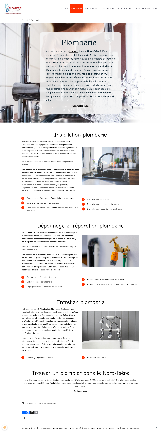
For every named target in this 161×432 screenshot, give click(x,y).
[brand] (13, 8)
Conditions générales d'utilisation (52, 428)
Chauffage (91, 8)
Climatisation (107, 8)
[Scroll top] (156, 427)
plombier (73, 51)
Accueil (64, 8)
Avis (155, 8)
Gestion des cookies (131, 428)
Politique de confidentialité (108, 428)
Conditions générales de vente (82, 428)
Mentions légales (29, 428)
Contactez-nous (142, 8)
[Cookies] (4, 427)
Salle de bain (124, 8)
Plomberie (76, 8)
